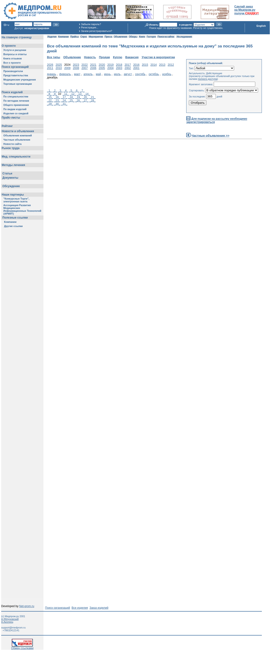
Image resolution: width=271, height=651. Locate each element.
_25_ (71, 100)
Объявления (120, 36)
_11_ (66, 94)
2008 (76, 68)
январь (51, 74)
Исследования (184, 36)
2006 (93, 68)
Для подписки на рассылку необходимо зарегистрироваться (216, 120)
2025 (59, 64)
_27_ (85, 100)
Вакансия (132, 57)
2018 (119, 64)
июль (117, 74)
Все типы (53, 57)
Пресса (108, 36)
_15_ (50, 97)
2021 (93, 64)
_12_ (73, 94)
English (261, 25)
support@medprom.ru (13, 627)
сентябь (140, 74)
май (98, 74)
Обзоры (133, 36)
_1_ (49, 90)
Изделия (52, 36)
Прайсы (74, 36)
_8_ (49, 94)
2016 (136, 64)
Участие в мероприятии (158, 57)
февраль (65, 74)
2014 (154, 64)
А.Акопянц (7, 621)
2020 (102, 64)
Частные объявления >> (210, 135)
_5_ (71, 90)
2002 (127, 68)
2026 (50, 64)
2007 (84, 68)
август (128, 74)
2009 (67, 68)
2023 (76, 64)
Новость (90, 57)
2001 (136, 68)
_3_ (60, 90)
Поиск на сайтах (166, 36)
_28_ (92, 100)
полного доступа (207, 78)
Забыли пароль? (91, 24)
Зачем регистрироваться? (96, 31)
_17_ (64, 97)
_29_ (50, 103)
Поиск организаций (57, 607)
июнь (107, 74)
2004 (110, 68)
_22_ (50, 100)
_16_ (57, 97)
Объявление (72, 57)
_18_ (71, 97)
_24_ (64, 100)
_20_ (85, 97)
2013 (162, 64)
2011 (50, 68)
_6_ (76, 90)
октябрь (154, 74)
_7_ (82, 90)
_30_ (57, 103)
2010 (59, 68)
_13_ (80, 94)
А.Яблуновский (10, 619)
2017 (127, 64)
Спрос (83, 36)
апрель (88, 74)
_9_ (54, 94)
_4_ (65, 90)
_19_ (78, 97)
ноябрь (166, 74)
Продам (104, 57)
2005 (102, 68)
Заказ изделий (98, 607)
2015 (145, 64)
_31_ (64, 103)
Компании (63, 36)
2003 (119, 68)
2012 (171, 64)
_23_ (57, 100)
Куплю (117, 57)
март (77, 74)
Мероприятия (95, 36)
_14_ (87, 94)
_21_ (92, 97)
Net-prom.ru (26, 606)
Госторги (151, 36)
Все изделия (80, 607)
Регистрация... (89, 27)
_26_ (78, 100)
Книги (142, 36)
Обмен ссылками (22, 647)
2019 (110, 64)
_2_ (54, 90)
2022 (84, 64)
